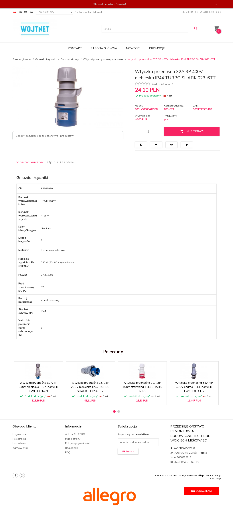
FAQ (67, 452)
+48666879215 (180, 457)
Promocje (157, 48)
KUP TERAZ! (192, 131)
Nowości (133, 48)
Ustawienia (19, 443)
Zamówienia (20, 447)
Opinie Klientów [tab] (60, 162)
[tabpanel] (116, 255)
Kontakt (75, 48)
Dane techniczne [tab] (29, 162)
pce (166, 119)
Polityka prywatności (77, 443)
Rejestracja (19, 438)
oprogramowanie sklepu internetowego (200, 475)
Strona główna (104, 48)
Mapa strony (72, 438)
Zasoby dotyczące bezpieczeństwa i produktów (45, 135)
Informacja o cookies (166, 475)
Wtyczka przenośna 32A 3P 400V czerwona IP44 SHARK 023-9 (142, 387)
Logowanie (19, 434)
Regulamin (71, 447)
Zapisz (128, 451)
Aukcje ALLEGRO (75, 434)
